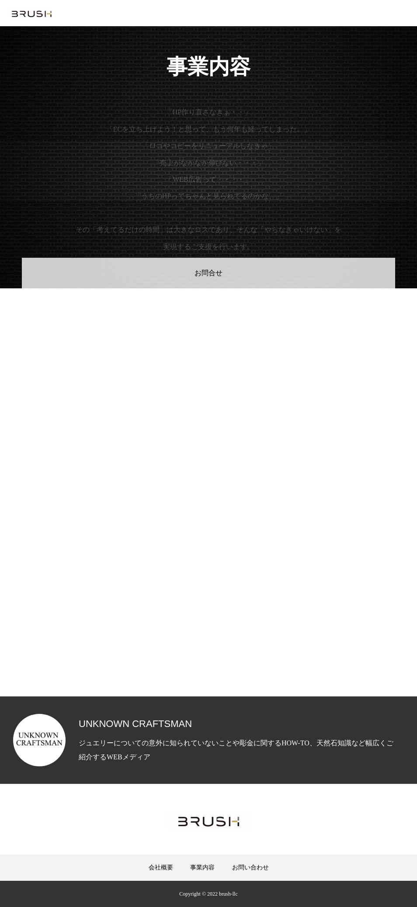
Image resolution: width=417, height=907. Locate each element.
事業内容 (202, 867)
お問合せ (208, 273)
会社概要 (161, 867)
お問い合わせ (250, 867)
